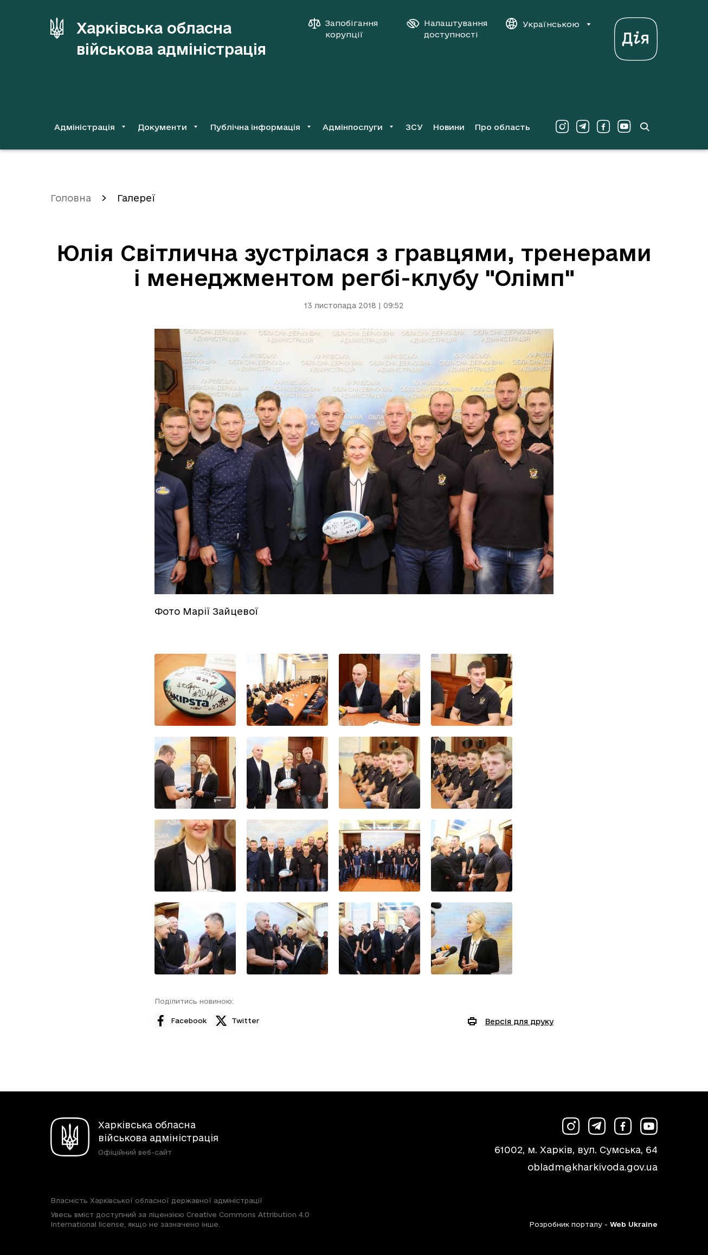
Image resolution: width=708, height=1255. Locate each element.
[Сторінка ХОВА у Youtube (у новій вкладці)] (623, 126)
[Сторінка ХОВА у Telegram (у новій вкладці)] (582, 126)
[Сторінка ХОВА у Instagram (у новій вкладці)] (562, 126)
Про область (502, 127)
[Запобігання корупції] (348, 28)
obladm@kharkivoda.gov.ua (592, 1167)
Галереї (136, 198)
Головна (70, 198)
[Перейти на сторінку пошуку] (644, 126)
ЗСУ (414, 127)
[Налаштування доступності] (447, 28)
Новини (449, 127)
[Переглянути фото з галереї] (195, 690)
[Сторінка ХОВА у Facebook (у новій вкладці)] (603, 126)
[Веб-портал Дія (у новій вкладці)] (636, 36)
